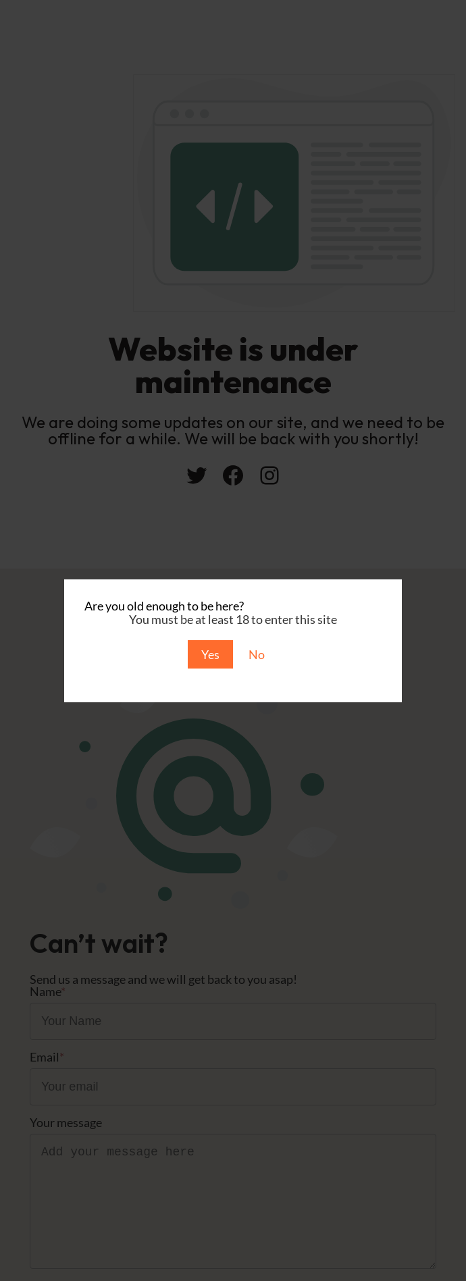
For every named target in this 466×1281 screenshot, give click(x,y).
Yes (210, 654)
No (257, 654)
